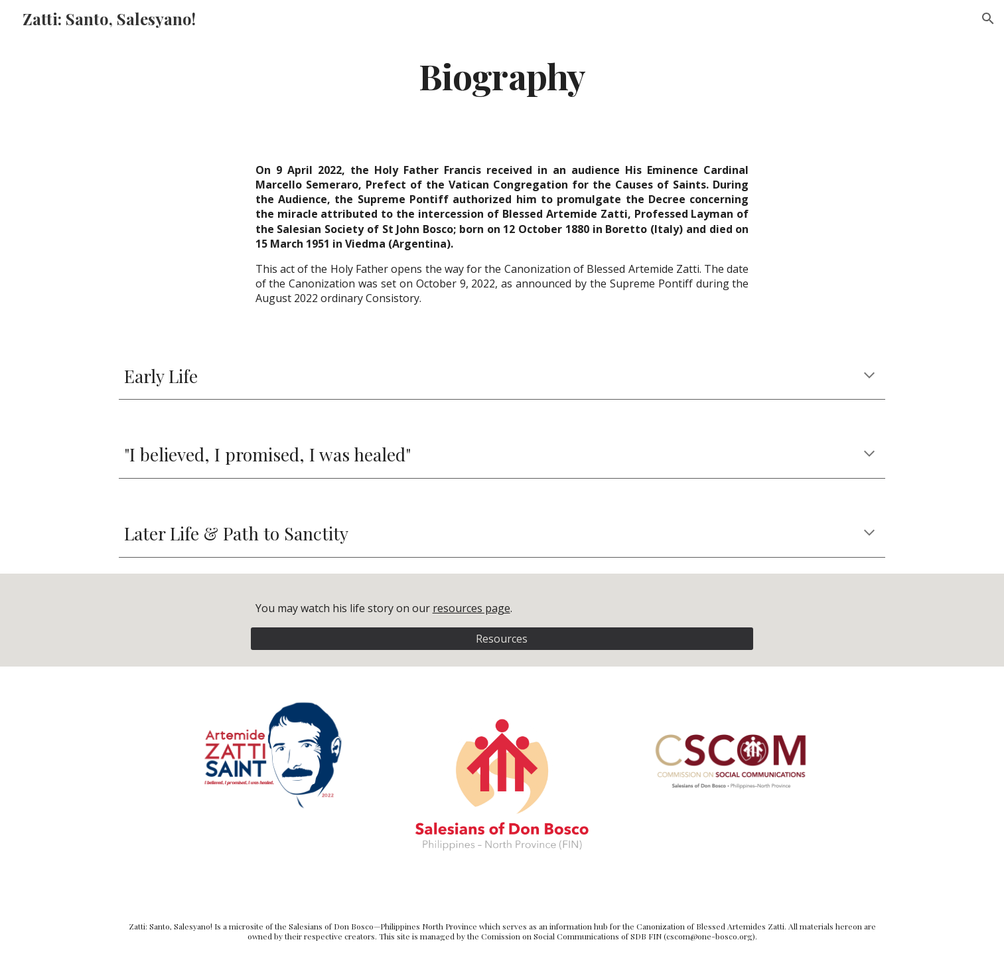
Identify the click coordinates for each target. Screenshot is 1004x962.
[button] (988, 19)
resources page (471, 608)
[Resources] (502, 639)
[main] (502, 75)
